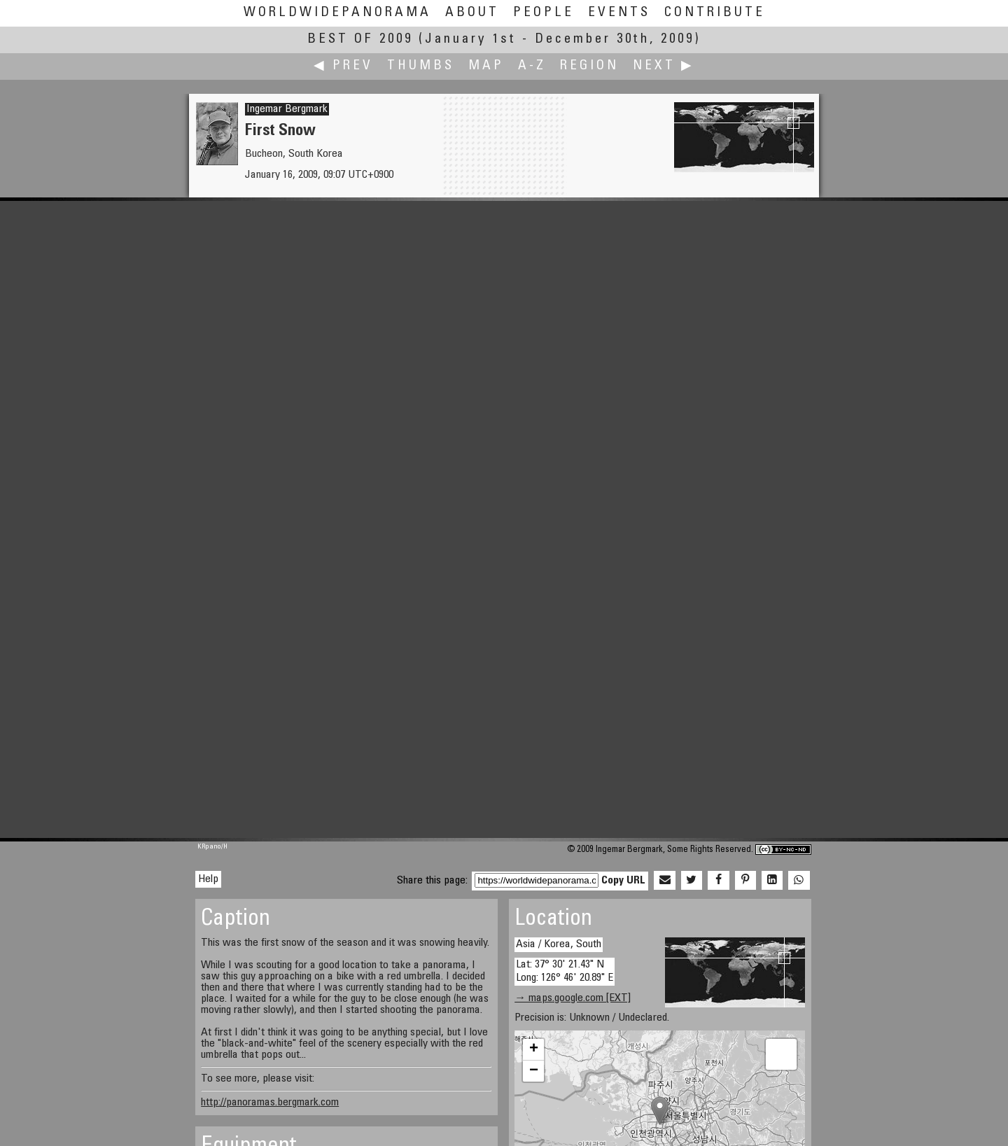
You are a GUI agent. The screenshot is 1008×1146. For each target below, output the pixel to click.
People (543, 13)
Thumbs (420, 66)
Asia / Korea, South (558, 944)
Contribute (714, 13)
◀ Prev (343, 66)
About (472, 13)
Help (208, 879)
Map (486, 66)
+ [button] (533, 1049)
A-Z (532, 66)
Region (589, 66)
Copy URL (623, 880)
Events (619, 13)
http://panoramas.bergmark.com (270, 1102)
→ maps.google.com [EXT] (572, 998)
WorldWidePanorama (337, 13)
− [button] (533, 1071)
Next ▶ (663, 66)
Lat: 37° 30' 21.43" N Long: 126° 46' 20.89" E (564, 971)
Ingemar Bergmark (287, 109)
